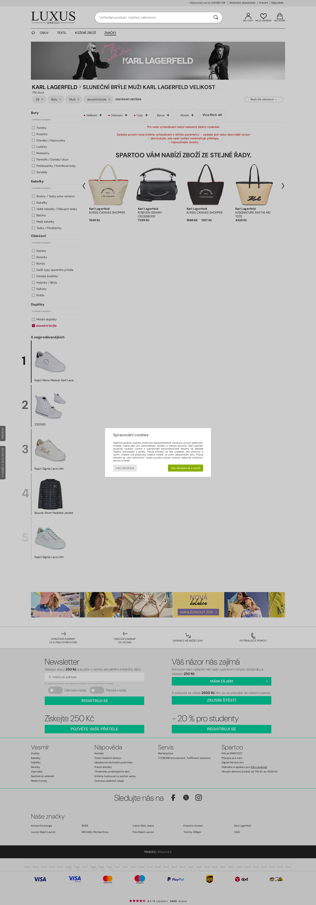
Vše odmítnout (125, 468)
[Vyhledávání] (216, 17)
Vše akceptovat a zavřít (185, 468)
